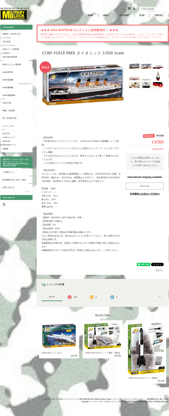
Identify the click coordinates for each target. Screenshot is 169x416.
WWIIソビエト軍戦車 (11, 64)
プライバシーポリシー (132, 399)
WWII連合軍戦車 (9, 57)
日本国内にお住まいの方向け (145, 194)
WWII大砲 (6, 103)
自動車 (5, 149)
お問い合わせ (8, 187)
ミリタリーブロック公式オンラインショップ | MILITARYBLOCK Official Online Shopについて (80, 399)
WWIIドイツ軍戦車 (10, 49)
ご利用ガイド (8, 172)
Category (125, 15)
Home (90, 15)
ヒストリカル (8, 126)
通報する (159, 270)
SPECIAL (6, 141)
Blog (142, 15)
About (106, 15)
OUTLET (6, 133)
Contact (159, 15)
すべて (52, 297)
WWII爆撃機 (7, 87)
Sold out (145, 186)
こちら (157, 161)
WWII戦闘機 (7, 80)
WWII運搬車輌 (8, 95)
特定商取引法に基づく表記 (14, 180)
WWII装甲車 (7, 72)
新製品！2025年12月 (11, 34)
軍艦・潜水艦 (8, 110)
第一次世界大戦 (9, 118)
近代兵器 (6, 41)
